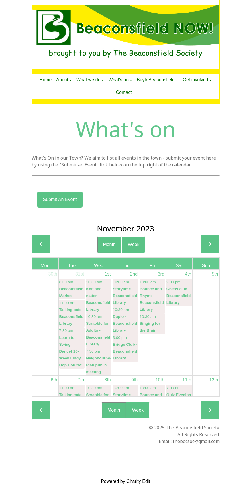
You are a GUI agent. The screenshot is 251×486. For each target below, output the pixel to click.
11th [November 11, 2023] (186, 379)
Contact (124, 92)
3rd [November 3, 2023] (161, 273)
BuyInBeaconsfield (156, 79)
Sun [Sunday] (206, 265)
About (62, 79)
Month (109, 244)
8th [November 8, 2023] (107, 379)
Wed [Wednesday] (98, 265)
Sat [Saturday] (179, 265)
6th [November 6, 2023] (54, 379)
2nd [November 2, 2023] (134, 273)
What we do (88, 79)
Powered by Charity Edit (125, 481)
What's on (118, 79)
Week (134, 244)
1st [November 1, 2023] (108, 273)
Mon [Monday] (44, 265)
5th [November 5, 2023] (215, 273)
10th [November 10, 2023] (160, 379)
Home (46, 79)
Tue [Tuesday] (72, 265)
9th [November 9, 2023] (134, 379)
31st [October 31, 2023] (79, 273)
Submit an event (60, 199)
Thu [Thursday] (125, 265)
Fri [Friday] (152, 265)
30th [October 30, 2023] (52, 273)
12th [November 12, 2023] (213, 379)
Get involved (195, 79)
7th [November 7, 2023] (81, 379)
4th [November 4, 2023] (188, 273)
